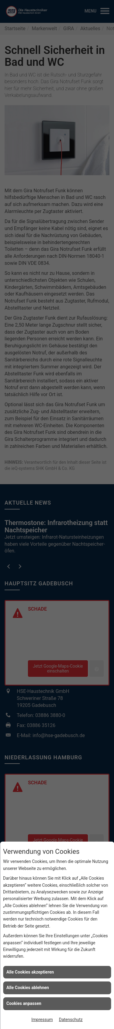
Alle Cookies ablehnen (27, 987)
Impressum (42, 1019)
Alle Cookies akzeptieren (30, 972)
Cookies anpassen (23, 1003)
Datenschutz (71, 1019)
